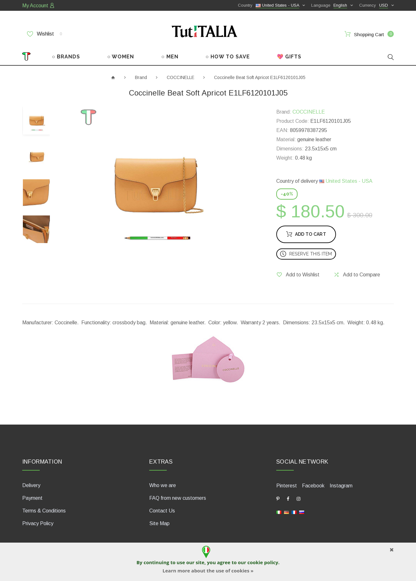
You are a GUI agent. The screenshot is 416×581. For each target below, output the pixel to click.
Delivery (31, 485)
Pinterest (286, 485)
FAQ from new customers (177, 498)
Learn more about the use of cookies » (208, 570)
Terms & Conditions (44, 510)
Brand (141, 77)
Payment (32, 498)
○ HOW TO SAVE (227, 57)
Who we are (162, 485)
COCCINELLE (180, 77)
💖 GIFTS (289, 57)
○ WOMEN (120, 57)
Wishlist (44, 34)
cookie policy (262, 562)
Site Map (159, 523)
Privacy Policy (37, 523)
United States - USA (345, 181)
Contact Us (162, 510)
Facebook (313, 485)
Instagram (341, 485)
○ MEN (169, 57)
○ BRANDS (66, 57)
